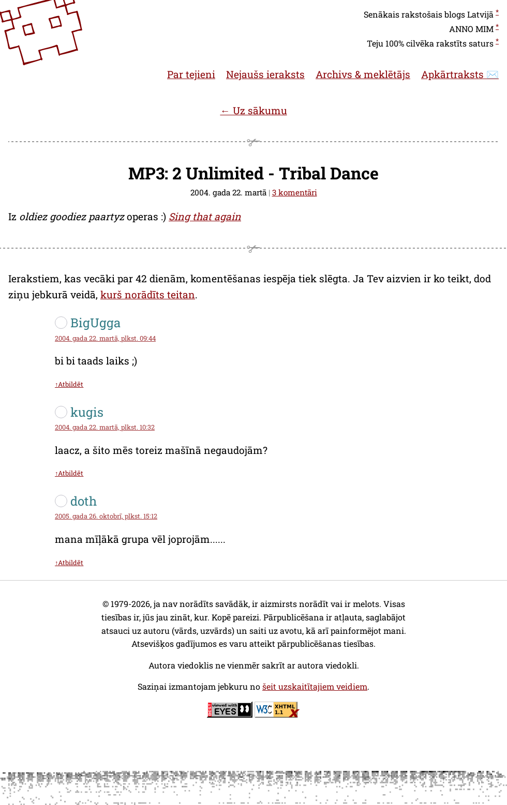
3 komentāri (294, 192)
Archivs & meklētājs (363, 74)
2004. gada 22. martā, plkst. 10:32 (105, 427)
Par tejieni (191, 74)
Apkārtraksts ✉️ (460, 74)
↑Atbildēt (69, 384)
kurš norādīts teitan (147, 294)
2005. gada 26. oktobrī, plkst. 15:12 (106, 516)
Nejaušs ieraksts (265, 74)
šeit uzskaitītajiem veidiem (314, 686)
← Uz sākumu (253, 110)
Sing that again (205, 216)
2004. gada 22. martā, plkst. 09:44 (105, 338)
